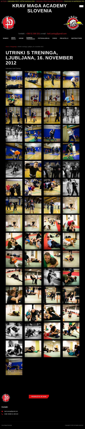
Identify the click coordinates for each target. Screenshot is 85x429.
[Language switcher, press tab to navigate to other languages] (81, 6)
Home (7, 46)
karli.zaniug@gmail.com (57, 34)
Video (54, 38)
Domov (5, 38)
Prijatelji (64, 38)
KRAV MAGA (13, 38)
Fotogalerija (44, 38)
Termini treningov (30, 38)
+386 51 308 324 (33, 34)
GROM (21, 38)
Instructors (76, 38)
